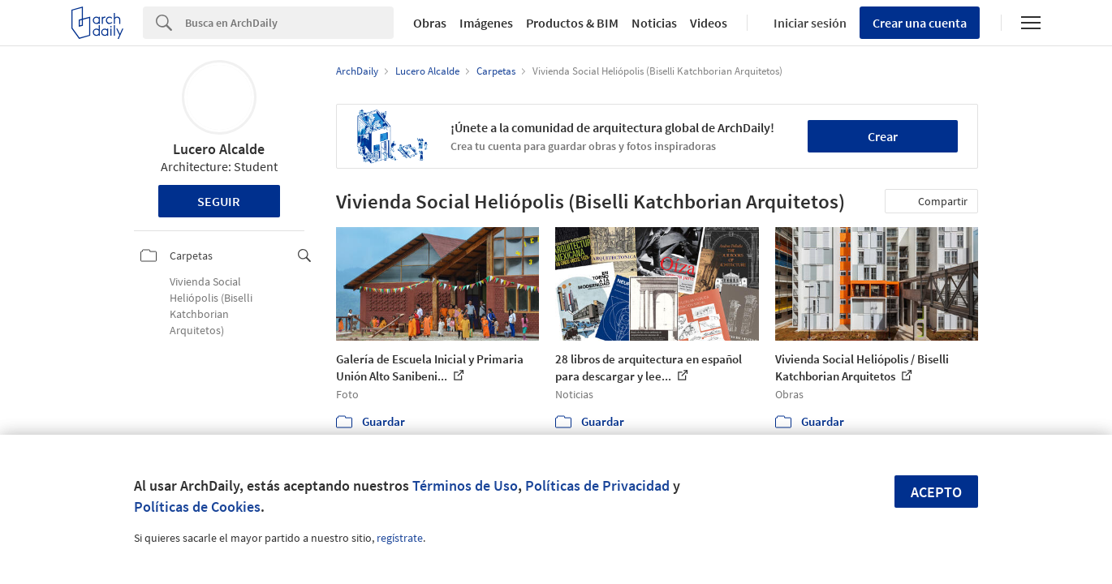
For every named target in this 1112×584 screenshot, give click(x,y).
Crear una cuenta (920, 23)
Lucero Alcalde (219, 149)
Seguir (218, 201)
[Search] (289, 22)
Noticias (654, 22)
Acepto (936, 492)
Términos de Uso (465, 485)
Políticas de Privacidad (597, 485)
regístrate (400, 537)
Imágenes (486, 22)
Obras (429, 22)
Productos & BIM (572, 22)
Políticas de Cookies (197, 506)
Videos (708, 22)
